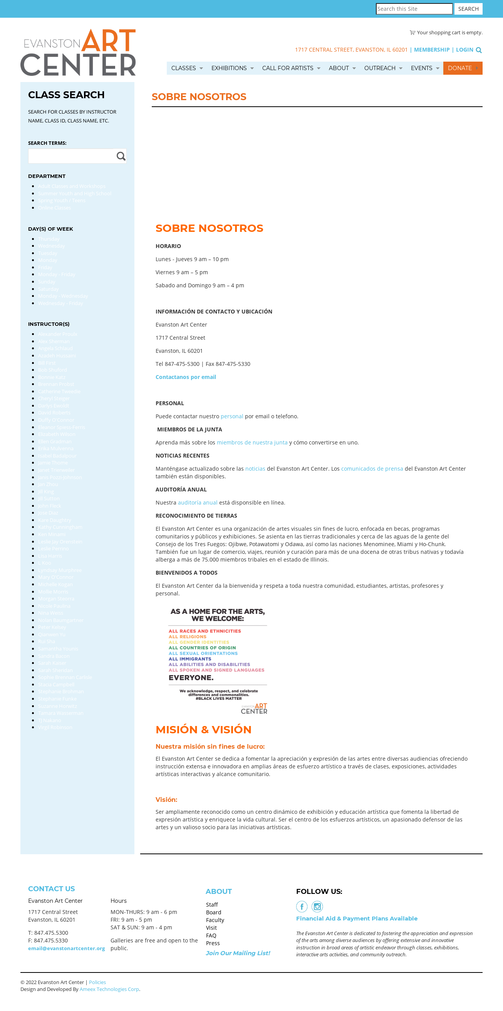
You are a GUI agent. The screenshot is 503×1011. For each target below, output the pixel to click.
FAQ (211, 935)
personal (232, 416)
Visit (211, 927)
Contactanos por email (186, 377)
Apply (120, 156)
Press (213, 943)
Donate (460, 68)
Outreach (380, 68)
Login (464, 49)
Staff (212, 904)
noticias (255, 468)
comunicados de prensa (372, 468)
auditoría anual (198, 502)
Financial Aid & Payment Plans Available (356, 918)
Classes (183, 68)
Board (213, 912)
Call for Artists (288, 68)
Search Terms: (47, 142)
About (339, 68)
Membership (432, 49)
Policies (97, 982)
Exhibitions (229, 68)
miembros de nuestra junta (252, 442)
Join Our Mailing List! (238, 953)
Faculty (215, 920)
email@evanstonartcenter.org (66, 948)
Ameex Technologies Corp (109, 989)
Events (422, 68)
